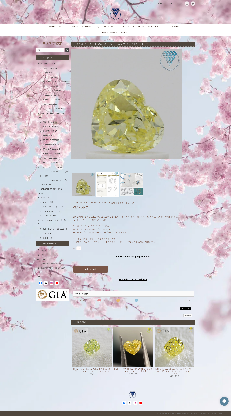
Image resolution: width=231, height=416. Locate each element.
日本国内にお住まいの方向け (133, 279)
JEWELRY (175, 27)
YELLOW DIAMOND (51, 145)
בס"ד (180, 4)
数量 (74, 248)
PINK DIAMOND (50, 68)
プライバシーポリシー (51, 264)
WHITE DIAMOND (50, 104)
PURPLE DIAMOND (51, 77)
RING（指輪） (49, 202)
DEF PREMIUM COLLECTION (56, 229)
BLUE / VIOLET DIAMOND (54, 82)
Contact (170, 4)
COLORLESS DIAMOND (53, 109)
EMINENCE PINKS (51, 216)
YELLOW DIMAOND (51, 95)
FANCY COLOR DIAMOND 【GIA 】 (85, 27)
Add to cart (90, 269)
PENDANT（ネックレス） (54, 206)
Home (132, 4)
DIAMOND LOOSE (55, 27)
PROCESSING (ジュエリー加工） (115, 32)
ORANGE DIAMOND (52, 91)
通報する (188, 315)
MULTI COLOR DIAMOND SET (116, 27)
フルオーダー (48, 238)
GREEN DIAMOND (51, 86)
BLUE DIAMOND (50, 131)
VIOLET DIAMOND (51, 163)
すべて (83, 300)
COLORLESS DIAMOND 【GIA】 (146, 27)
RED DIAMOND (49, 73)
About (142, 4)
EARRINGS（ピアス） (52, 211)
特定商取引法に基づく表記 (53, 268)
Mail (160, 4)
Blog (151, 4)
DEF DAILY (47, 233)
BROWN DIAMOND (51, 100)
